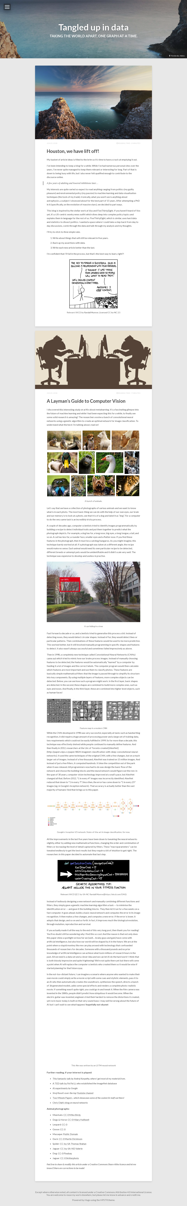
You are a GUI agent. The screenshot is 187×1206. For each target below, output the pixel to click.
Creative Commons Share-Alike (104, 1164)
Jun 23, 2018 (52, 143)
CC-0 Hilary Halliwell (78, 1119)
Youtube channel (85, 1093)
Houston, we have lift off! (73, 151)
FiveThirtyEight (105, 210)
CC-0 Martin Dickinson (70, 1138)
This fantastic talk (62, 1078)
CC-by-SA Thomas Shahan (73, 1143)
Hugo (87, 1200)
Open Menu (7, 7)
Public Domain (70, 1134)
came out (51, 658)
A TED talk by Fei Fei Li (64, 1083)
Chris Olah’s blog (61, 1102)
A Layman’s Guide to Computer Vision (86, 401)
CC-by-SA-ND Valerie (71, 1148)
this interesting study (69, 409)
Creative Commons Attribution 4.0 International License (123, 1192)
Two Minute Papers (62, 1097)
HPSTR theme (107, 1200)
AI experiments (60, 1088)
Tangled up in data (93, 27)
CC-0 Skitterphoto (69, 1158)
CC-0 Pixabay (65, 1153)
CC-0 (64, 1124)
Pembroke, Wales (177, 56)
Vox (91, 210)
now (80, 968)
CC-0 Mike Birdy (72, 1114)
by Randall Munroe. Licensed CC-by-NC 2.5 (101, 312)
